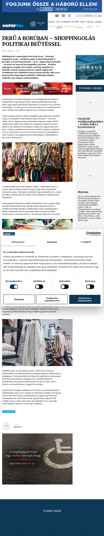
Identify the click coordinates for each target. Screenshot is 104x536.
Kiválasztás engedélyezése (52, 299)
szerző (16, 424)
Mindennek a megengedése (85, 299)
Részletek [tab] (52, 242)
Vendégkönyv (9, 411)
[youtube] (57, 16)
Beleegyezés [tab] (18, 242)
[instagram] (69, 16)
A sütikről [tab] (86, 242)
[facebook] (63, 16)
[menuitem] (51, 21)
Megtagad (19, 299)
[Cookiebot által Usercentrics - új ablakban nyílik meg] (88, 234)
